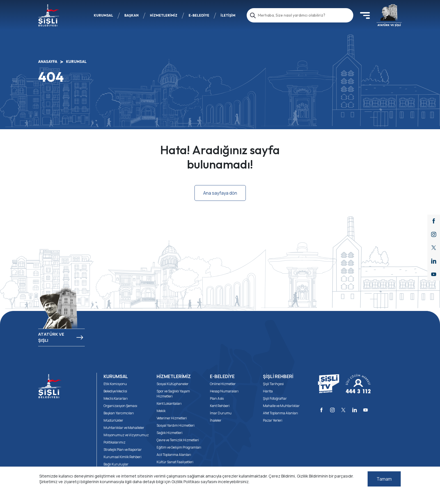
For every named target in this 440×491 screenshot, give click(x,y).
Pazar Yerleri (272, 420)
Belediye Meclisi (115, 391)
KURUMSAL (103, 15)
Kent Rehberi (220, 405)
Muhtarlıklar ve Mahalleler (124, 427)
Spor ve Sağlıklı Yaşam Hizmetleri (173, 394)
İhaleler (215, 420)
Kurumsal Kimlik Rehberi (122, 456)
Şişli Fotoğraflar (275, 398)
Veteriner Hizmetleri (172, 418)
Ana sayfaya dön (220, 193)
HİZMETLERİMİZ (163, 15)
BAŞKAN (131, 15)
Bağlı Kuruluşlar (116, 464)
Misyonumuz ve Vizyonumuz (126, 435)
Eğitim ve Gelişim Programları (179, 447)
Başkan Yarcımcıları (119, 413)
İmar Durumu (221, 413)
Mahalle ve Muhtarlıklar (281, 405)
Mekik (161, 410)
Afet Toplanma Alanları (280, 413)
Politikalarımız (114, 442)
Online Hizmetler (223, 383)
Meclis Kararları (116, 398)
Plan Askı (217, 398)
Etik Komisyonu (115, 383)
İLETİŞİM (228, 15)
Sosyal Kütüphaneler (173, 383)
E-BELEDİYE (199, 15)
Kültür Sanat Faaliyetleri (175, 462)
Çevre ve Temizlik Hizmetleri (178, 440)
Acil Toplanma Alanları (174, 454)
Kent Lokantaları (169, 403)
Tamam (384, 479)
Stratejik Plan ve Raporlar (123, 449)
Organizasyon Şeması (120, 405)
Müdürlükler (113, 420)
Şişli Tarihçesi (273, 383)
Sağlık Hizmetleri (169, 432)
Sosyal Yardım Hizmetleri (175, 425)
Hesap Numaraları (224, 391)
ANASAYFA (47, 61)
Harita (268, 391)
